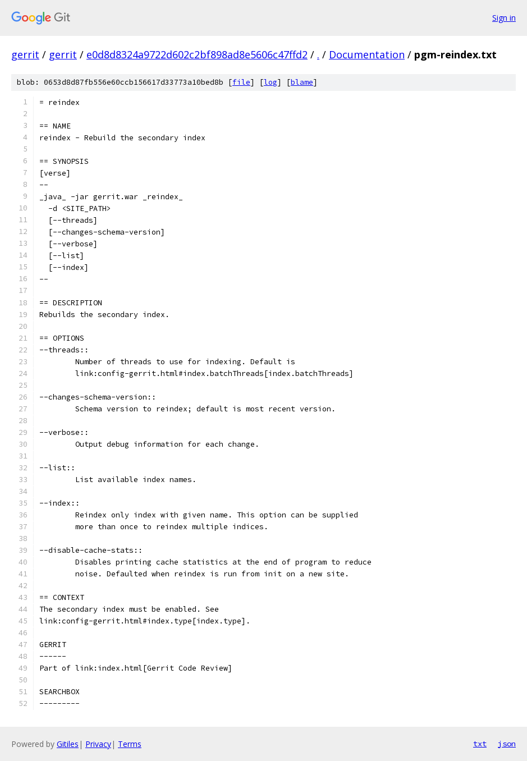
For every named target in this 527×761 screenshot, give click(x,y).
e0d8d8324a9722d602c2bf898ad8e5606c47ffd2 (197, 54)
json (507, 744)
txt (480, 744)
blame (302, 82)
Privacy (98, 744)
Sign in (504, 17)
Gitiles (68, 744)
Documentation (367, 54)
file (241, 82)
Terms (129, 744)
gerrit (25, 54)
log (270, 82)
